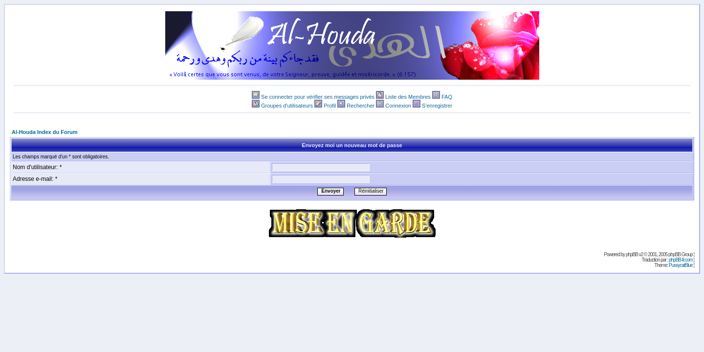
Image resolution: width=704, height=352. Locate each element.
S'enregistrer (437, 106)
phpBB (632, 254)
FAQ (446, 97)
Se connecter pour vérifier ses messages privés (317, 97)
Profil (330, 106)
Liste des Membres (408, 97)
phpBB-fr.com (681, 260)
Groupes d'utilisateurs (287, 106)
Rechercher (360, 106)
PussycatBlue (681, 265)
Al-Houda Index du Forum (44, 132)
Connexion (398, 106)
